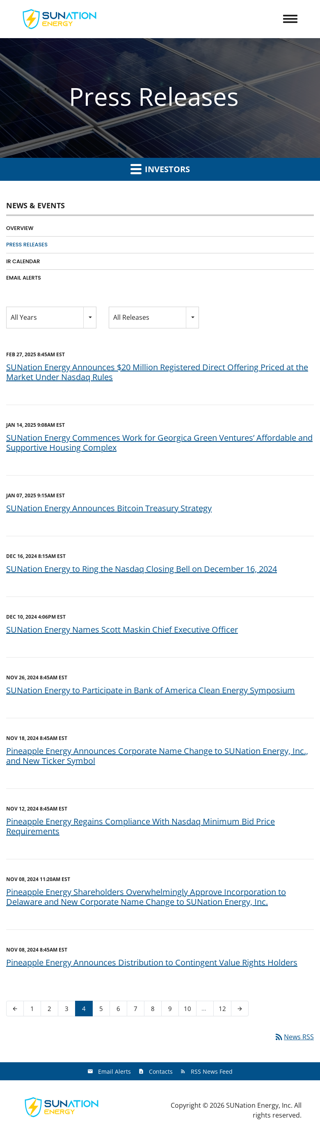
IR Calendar (23, 261)
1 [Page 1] (34, 1010)
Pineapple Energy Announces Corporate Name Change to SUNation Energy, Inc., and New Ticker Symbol (157, 755)
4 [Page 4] (86, 1010)
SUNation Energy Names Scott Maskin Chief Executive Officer (122, 629)
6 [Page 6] (120, 1010)
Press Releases (27, 244)
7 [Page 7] (138, 1010)
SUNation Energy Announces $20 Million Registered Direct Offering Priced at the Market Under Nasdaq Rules (157, 372)
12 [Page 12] (224, 1010)
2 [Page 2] (52, 1010)
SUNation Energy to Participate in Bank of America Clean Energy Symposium (150, 690)
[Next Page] (240, 1008)
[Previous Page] (15, 1008)
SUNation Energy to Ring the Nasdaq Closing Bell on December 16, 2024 (141, 568)
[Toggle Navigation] (290, 19)
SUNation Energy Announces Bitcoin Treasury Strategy (109, 508)
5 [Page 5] (103, 1010)
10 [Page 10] (190, 1010)
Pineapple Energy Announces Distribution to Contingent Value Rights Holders (151, 962)
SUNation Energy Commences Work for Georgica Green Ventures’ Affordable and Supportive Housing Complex (159, 442)
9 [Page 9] (172, 1010)
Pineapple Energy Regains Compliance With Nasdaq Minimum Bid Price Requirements (140, 826)
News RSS (294, 1036)
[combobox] (51, 317)
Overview (20, 228)
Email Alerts (23, 278)
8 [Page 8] (155, 1010)
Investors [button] (160, 169)
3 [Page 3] (69, 1010)
